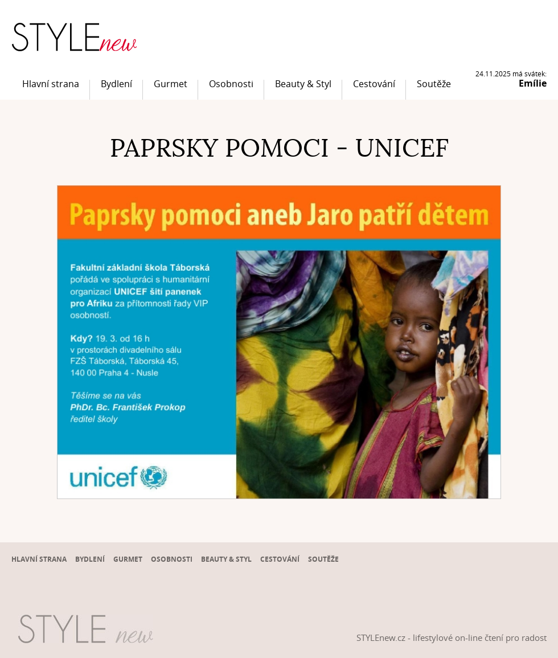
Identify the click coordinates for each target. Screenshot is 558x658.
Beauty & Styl (303, 83)
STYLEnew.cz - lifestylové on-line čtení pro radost (451, 637)
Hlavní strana (50, 83)
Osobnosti (231, 83)
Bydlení (116, 83)
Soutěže (434, 83)
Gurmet (170, 83)
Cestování (374, 83)
